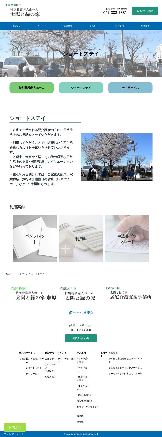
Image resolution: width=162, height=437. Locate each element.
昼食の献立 (50, 377)
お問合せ (15, 427)
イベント (93, 26)
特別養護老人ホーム (31, 87)
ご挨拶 (22, 358)
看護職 (80, 416)
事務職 (80, 422)
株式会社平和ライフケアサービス (125, 367)
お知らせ (49, 358)
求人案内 (119, 26)
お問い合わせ (145, 10)
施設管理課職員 (84, 401)
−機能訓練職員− (85, 395)
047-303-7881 (84, 330)
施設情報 (68, 26)
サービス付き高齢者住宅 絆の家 (125, 373)
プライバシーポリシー (15, 434)
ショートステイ (81, 87)
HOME (16, 26)
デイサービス (130, 87)
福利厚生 (145, 26)
